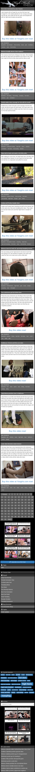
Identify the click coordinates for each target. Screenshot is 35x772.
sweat (22, 487)
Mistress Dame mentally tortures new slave (12, 766)
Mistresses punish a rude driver (9, 761)
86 (22, 516)
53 (12, 508)
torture (26, 692)
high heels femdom (7, 687)
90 (2, 519)
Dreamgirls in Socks (11, 241)
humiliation (30, 44)
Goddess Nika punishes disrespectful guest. (12, 758)
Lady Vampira (9, 44)
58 (29, 508)
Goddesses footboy (11, 146)
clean (3, 489)
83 (12, 516)
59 (32, 508)
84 (15, 516)
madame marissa (27, 687)
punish (3, 439)
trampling (21, 95)
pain (26, 44)
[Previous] (4, 494)
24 (15, 499)
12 (8, 497)
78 (29, 513)
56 (22, 508)
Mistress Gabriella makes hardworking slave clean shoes (15, 749)
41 (5, 505)
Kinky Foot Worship (6, 577)
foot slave (27, 95)
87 (25, 516)
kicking (7, 439)
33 (12, 502)
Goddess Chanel (10, 196)
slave (8, 47)
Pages (3, 565)
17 (25, 497)
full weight (13, 288)
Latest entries (5, 746)
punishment (15, 689)
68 (29, 511)
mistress (3, 47)
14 (15, 497)
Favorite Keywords (7, 672)
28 (29, 499)
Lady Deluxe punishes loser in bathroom (12, 393)
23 (12, 499)
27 (25, 499)
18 (29, 497)
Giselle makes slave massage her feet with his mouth (15, 102)
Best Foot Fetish (5, 594)
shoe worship (5, 692)
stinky (6, 338)
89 (32, 516)
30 (2, 502)
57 (25, 508)
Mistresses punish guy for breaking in (10, 756)
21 (5, 499)
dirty (9, 338)
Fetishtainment (10, 285)
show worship (17, 44)
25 (19, 499)
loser (8, 288)
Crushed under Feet (6, 582)
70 (2, 513)
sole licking (9, 95)
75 (19, 513)
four (2, 338)
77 (25, 513)
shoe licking (15, 95)
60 (2, 511)
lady (7, 437)
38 (29, 502)
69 (32, 511)
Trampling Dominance (6, 601)
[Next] (9, 519)
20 (2, 499)
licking (13, 336)
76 (22, 513)
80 (2, 516)
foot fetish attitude (12, 678)
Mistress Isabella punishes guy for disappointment (14, 754)
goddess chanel (22, 680)
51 (5, 508)
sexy (19, 386)
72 (8, 513)
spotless (8, 336)
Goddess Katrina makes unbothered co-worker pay (14, 768)
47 (25, 505)
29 (32, 499)
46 (22, 505)
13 (12, 497)
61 (5, 511)
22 (8, 499)
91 (5, 519)
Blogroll (4, 575)
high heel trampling (6, 244)
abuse (23, 146)
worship (30, 487)
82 (8, 516)
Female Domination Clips (7, 580)
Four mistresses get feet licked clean (11, 292)
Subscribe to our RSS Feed (17, 562)
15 (19, 497)
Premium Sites (6, 572)
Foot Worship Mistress (7, 589)
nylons (15, 386)
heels (28, 680)
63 (12, 511)
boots (16, 437)
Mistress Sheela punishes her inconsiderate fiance (14, 763)
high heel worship (16, 684)
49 (32, 505)
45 (19, 505)
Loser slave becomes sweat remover (11, 444)
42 (8, 505)
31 (5, 502)
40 (2, 505)
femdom (22, 148)
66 (22, 511)
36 (22, 502)
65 (19, 511)
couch (31, 336)
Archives (4, 701)
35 (19, 502)
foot (14, 487)
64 (15, 511)
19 (32, 497)
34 (15, 502)
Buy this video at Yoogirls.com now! (17, 39)
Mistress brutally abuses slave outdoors (12, 51)
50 (2, 508)
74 (15, 513)
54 (15, 508)
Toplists (4, 609)
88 (29, 516)
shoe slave (30, 689)
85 (19, 516)
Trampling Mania (5, 584)
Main (2, 567)
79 (32, 513)
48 (29, 505)
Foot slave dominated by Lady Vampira (12, 9)
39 (32, 502)
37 (25, 502)
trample (16, 198)
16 (22, 497)
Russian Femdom (5, 599)
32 (8, 502)
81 (5, 516)
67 (25, 511)
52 (8, 508)
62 (8, 511)
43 (12, 505)
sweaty (3, 389)
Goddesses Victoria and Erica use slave (12, 343)
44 (15, 505)
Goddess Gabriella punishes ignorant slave (12, 751)
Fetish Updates (5, 612)
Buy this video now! (17, 330)
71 (5, 513)
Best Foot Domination (6, 592)
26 (22, 499)
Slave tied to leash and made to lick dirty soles (14, 153)
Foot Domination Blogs (7, 606)
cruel (23, 674)
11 (5, 497)
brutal (22, 44)
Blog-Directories (6, 604)
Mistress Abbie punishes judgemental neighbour (13, 770)
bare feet (18, 146)
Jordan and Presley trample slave (10, 203)
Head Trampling (5, 596)
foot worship (13, 47)
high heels (10, 198)
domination (29, 674)
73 (12, 513)
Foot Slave (4, 587)
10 (2, 497)
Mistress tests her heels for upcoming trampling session (16, 248)
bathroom (30, 437)
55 (19, 508)
